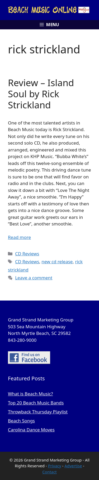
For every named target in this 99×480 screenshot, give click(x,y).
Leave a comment (33, 278)
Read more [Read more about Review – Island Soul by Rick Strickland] (19, 237)
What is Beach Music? (30, 394)
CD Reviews (27, 254)
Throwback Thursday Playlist (38, 412)
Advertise (73, 465)
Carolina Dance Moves (31, 430)
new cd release (57, 262)
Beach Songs (21, 421)
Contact (49, 471)
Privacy (54, 465)
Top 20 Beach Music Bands (36, 403)
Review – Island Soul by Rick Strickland (41, 93)
